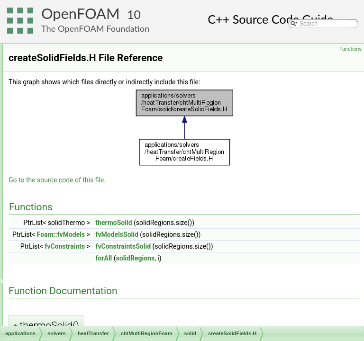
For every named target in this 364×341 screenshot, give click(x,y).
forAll (222, 271)
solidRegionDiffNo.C (94, 231)
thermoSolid (232, 236)
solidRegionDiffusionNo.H (101, 252)
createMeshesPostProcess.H (98, 304)
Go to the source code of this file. (175, 193)
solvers (48, 44)
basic (53, 54)
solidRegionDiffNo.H (94, 242)
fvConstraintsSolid (241, 259)
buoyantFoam (71, 138)
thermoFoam (70, 315)
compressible (63, 75)
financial (56, 117)
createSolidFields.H (93, 190)
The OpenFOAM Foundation (95, 28)
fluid (67, 158)
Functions (350, 49)
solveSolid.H (85, 263)
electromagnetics (68, 106)
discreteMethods (67, 85)
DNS (52, 96)
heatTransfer (62, 127)
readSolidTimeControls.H (101, 210)
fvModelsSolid (235, 247)
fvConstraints (183, 259)
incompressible (65, 325)
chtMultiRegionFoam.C (90, 273)
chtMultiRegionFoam (80, 148)
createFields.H (80, 283)
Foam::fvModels (179, 247)
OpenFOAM (80, 13)
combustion (60, 65)
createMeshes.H (82, 294)
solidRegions (254, 271)
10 (134, 14)
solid (67, 179)
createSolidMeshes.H (96, 200)
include (71, 169)
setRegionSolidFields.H (98, 221)
